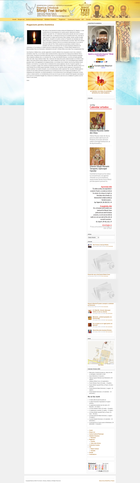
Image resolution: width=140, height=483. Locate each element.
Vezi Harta (100, 365)
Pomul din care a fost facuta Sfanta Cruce (99, 274)
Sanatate (93, 450)
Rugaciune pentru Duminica (40, 25)
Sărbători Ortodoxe (50, 20)
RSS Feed (126, 19)
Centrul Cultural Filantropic (34, 19)
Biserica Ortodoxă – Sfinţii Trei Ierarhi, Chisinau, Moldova (58, 9)
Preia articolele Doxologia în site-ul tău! (101, 227)
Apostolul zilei (106, 187)
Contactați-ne (96, 19)
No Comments (109, 246)
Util (83, 20)
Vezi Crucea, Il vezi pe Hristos (100, 244)
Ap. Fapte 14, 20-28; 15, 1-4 (103, 202)
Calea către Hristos (96, 443)
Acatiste (93, 441)
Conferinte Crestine (74, 19)
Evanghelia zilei (106, 206)
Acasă (14, 19)
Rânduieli (93, 437)
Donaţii (88, 19)
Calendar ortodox (99, 107)
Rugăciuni (62, 20)
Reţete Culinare (95, 448)
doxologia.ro (107, 225)
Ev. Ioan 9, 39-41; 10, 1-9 (104, 221)
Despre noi (21, 19)
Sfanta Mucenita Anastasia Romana (102, 330)
